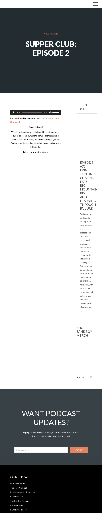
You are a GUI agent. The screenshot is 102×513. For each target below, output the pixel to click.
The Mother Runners (19, 501)
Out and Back (16, 496)
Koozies (80, 377)
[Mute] (50, 112)
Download (15, 122)
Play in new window (50, 118)
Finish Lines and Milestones (22, 492)
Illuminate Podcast (18, 509)
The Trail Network (18, 487)
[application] (35, 112)
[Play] (13, 112)
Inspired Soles (16, 505)
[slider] (32, 112)
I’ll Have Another (18, 483)
